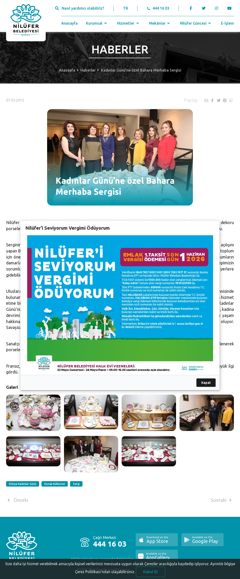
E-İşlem (227, 23)
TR (125, 8)
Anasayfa (69, 23)
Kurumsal (97, 23)
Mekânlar (160, 23)
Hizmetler (128, 23)
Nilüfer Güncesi (196, 23)
